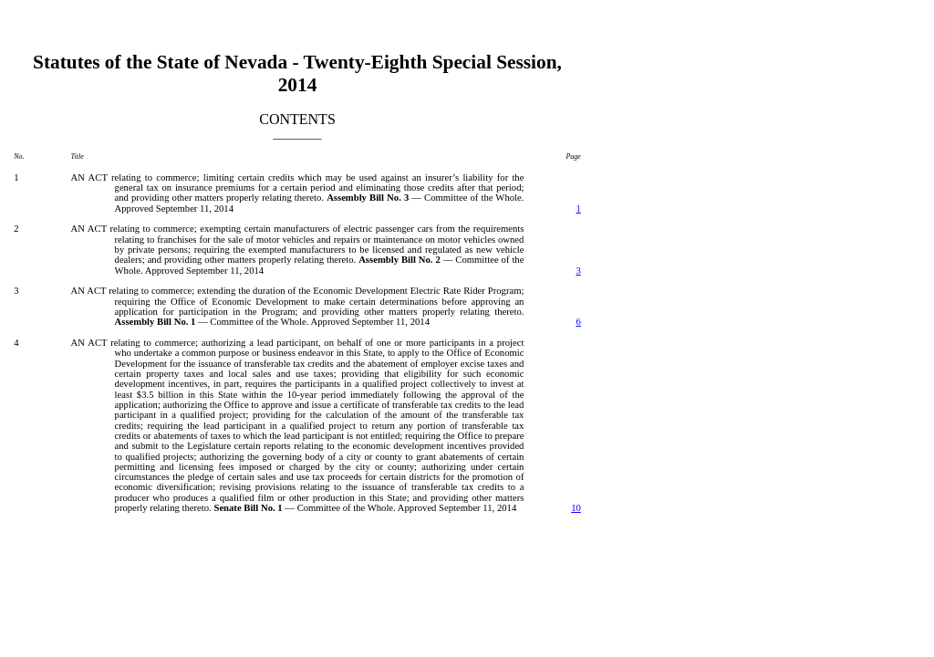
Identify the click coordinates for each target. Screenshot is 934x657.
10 (576, 508)
